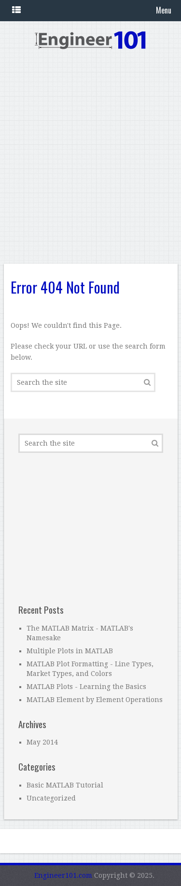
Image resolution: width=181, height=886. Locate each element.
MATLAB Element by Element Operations (95, 699)
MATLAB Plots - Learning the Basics (86, 686)
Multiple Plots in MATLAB (70, 651)
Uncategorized (51, 798)
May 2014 (42, 742)
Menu (163, 10)
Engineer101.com (63, 875)
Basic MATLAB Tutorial (65, 785)
